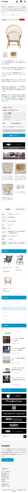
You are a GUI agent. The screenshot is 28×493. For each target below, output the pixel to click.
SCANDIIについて (7, 459)
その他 (4, 301)
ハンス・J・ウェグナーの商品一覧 (14, 158)
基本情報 (8, 209)
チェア (4, 308)
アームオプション (20, 209)
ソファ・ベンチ (7, 304)
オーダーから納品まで (6, 471)
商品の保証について (6, 474)
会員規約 (3, 481)
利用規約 (3, 479)
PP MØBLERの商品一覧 (14, 148)
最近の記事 (7, 333)
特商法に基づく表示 (6, 486)
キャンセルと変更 (5, 478)
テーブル (5, 312)
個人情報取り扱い (5, 484)
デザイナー (6, 315)
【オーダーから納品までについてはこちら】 (13, 126)
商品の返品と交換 (5, 476)
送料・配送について (6, 473)
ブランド (5, 319)
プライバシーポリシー (6, 482)
